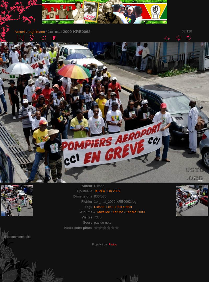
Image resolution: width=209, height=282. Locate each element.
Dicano (39, 32)
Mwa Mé (103, 212)
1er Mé (118, 212)
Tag (31, 32)
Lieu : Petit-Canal (119, 207)
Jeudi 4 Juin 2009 (107, 191)
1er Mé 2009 (135, 212)
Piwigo (112, 244)
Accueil (20, 32)
